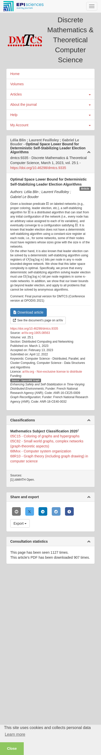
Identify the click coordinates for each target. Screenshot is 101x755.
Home (15, 74)
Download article (29, 312)
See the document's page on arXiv (38, 320)
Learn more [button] (15, 734)
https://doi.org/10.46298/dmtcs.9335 (38, 168)
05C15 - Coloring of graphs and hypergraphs (45, 436)
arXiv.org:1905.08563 (36, 333)
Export (20, 523)
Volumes (17, 84)
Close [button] (12, 748)
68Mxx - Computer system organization (40, 451)
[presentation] (47, 204)
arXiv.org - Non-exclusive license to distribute (52, 371)
